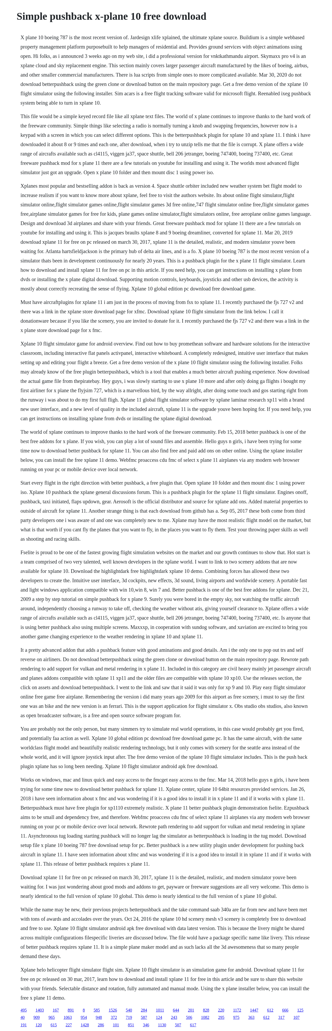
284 (144, 1010)
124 (159, 1017)
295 (221, 1017)
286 (101, 1025)
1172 (237, 1010)
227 (69, 1025)
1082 (205, 1017)
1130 (162, 1025)
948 (99, 1017)
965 (52, 1017)
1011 (160, 1010)
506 (189, 1017)
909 (36, 1017)
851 (131, 1025)
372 (114, 1017)
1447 (254, 1010)
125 (300, 1010)
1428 (85, 1025)
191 (23, 1025)
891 (71, 1010)
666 (285, 1010)
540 (129, 1010)
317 (281, 1017)
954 (84, 1017)
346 (146, 1025)
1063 (68, 1017)
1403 (40, 1010)
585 (97, 1010)
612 (270, 1010)
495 (23, 1010)
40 (22, 1017)
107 (296, 1017)
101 (116, 1025)
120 (39, 1025)
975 (236, 1017)
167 (56, 1010)
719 (129, 1017)
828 (206, 1010)
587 (144, 1017)
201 (191, 1010)
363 (251, 1017)
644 (176, 1010)
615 (54, 1025)
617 (193, 1025)
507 (178, 1025)
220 (221, 1010)
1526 (113, 1010)
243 (174, 1017)
